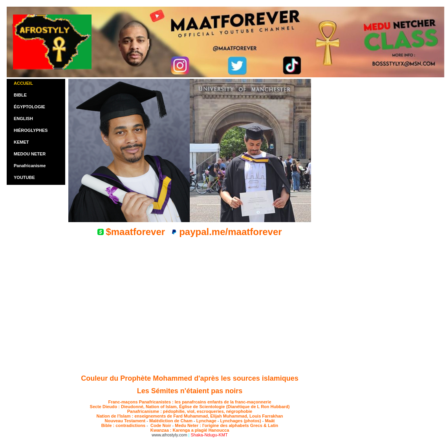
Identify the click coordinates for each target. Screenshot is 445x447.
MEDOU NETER (30, 153)
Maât (270, 420)
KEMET (21, 142)
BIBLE (20, 95)
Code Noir (160, 425)
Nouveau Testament (125, 420)
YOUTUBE (24, 177)
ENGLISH (23, 118)
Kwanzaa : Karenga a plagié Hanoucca (189, 430)
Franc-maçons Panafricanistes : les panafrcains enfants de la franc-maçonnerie (189, 402)
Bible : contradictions (124, 425)
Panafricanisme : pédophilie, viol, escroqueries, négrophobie (189, 411)
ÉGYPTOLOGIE (29, 106)
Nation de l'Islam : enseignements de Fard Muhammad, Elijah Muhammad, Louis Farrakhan (189, 416)
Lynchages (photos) (240, 420)
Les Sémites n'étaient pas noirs (189, 391)
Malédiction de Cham (170, 420)
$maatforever (135, 231)
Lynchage (206, 420)
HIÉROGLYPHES (31, 130)
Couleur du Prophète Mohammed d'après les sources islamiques (189, 378)
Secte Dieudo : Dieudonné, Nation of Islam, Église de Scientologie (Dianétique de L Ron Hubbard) (190, 406)
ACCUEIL (23, 83)
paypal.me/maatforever (230, 231)
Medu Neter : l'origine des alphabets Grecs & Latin (226, 425)
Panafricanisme (30, 165)
